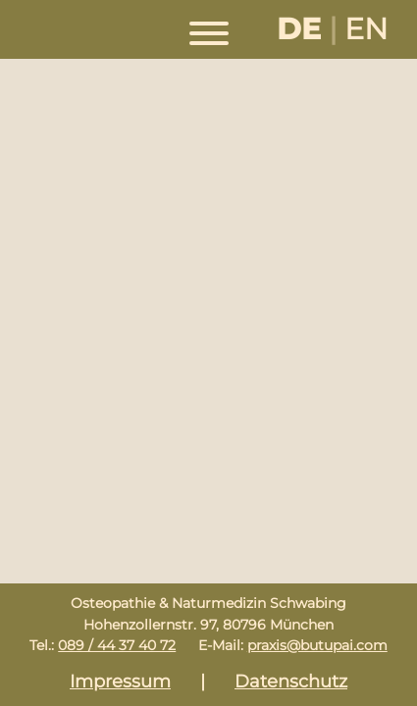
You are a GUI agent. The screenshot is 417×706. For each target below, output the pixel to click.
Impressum (120, 681)
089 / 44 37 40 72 (117, 645)
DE (299, 29)
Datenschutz (291, 681)
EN (366, 29)
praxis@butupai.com (317, 645)
